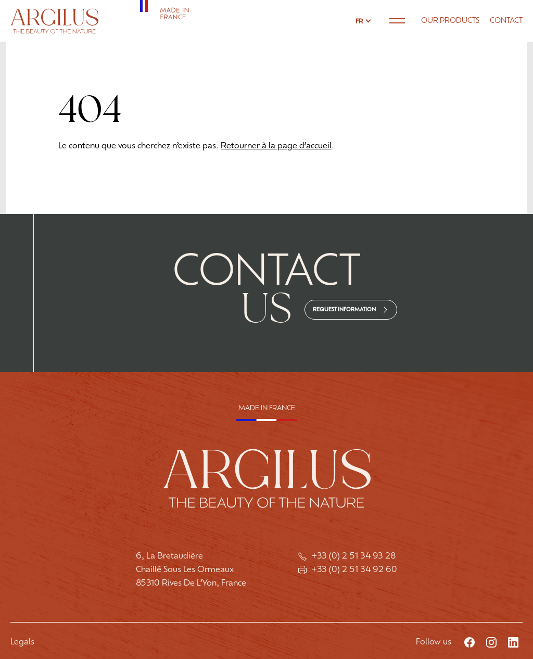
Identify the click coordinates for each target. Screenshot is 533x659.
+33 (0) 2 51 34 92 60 (347, 570)
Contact (506, 21)
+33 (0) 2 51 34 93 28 (348, 556)
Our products (450, 21)
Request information (344, 310)
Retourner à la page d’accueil (276, 146)
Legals (22, 642)
